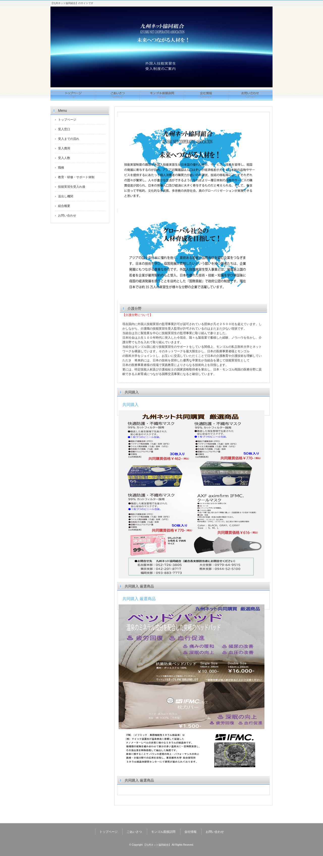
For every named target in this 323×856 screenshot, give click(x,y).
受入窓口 (64, 129)
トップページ (72, 95)
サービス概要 (161, 95)
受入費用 (64, 148)
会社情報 (206, 95)
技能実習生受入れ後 (71, 187)
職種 (61, 167)
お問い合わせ (250, 95)
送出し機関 (65, 196)
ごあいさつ (117, 95)
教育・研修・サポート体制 (76, 177)
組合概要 (64, 206)
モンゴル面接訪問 (163, 832)
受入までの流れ (68, 139)
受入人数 (64, 158)
